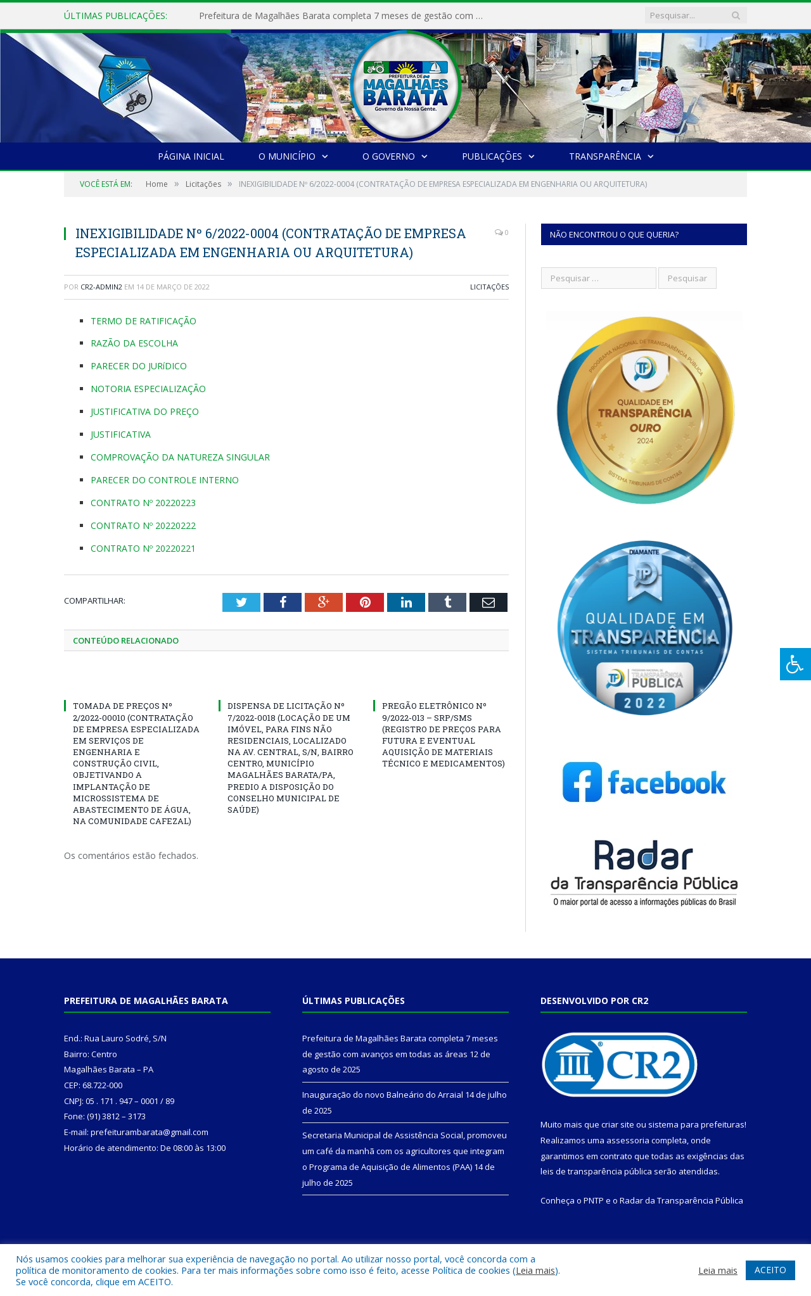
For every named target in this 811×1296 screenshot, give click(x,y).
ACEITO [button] (770, 1270)
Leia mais (535, 1270)
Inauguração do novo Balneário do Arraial (382, 1094)
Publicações (492, 156)
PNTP (594, 1200)
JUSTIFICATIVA (121, 434)
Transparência (605, 156)
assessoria (627, 1140)
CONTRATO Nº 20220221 (143, 548)
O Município (287, 156)
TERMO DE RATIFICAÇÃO (143, 321)
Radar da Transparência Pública (681, 1200)
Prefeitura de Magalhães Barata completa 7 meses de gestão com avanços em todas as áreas (344, 16)
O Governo (388, 156)
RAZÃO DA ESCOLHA (134, 343)
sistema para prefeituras (696, 1124)
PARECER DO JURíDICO (139, 366)
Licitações (489, 286)
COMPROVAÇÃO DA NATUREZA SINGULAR (180, 457)
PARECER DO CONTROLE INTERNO (165, 480)
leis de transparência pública (596, 1171)
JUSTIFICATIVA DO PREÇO (145, 411)
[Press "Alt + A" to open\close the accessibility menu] (795, 664)
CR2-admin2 (101, 286)
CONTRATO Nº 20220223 (143, 503)
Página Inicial (191, 156)
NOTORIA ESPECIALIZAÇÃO (148, 389)
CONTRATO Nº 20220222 (143, 525)
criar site (617, 1124)
